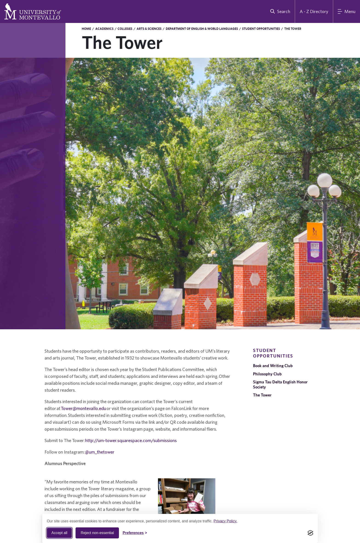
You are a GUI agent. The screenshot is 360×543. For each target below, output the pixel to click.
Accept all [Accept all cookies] (59, 533)
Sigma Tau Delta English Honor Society (280, 384)
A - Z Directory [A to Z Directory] (314, 11)
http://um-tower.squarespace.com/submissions (131, 440)
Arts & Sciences (149, 28)
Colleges (125, 28)
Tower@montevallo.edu (83, 408)
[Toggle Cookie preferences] (135, 533)
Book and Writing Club (273, 365)
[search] (279, 11)
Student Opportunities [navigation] (273, 353)
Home (86, 28)
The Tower (262, 395)
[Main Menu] (346, 11)
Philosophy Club (267, 373)
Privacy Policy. (225, 521)
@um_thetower (99, 451)
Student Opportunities (261, 28)
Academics (104, 28)
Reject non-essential (97, 533)
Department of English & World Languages (202, 28)
